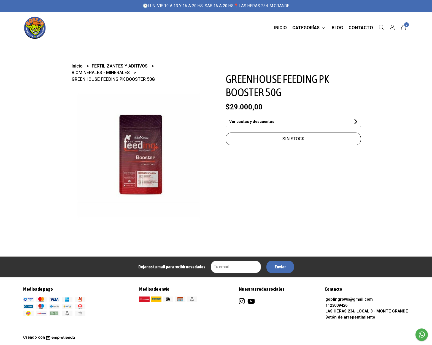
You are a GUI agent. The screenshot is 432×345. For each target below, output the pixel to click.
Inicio (280, 27)
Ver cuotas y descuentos (251, 121)
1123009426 (336, 305)
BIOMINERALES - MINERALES (101, 72)
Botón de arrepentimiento (350, 317)
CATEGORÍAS (309, 27)
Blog (337, 27)
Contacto (361, 27)
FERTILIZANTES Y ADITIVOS (120, 66)
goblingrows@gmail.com (349, 299)
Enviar (280, 266)
